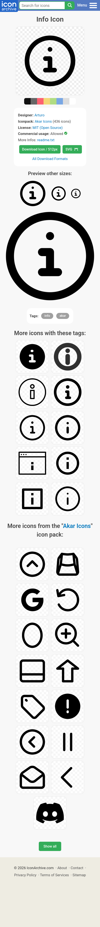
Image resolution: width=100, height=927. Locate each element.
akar (62, 316)
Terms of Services (54, 875)
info (47, 316)
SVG (72, 149)
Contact (77, 868)
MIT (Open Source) (48, 127)
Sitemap (79, 875)
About (62, 868)
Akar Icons (43, 121)
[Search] (70, 5)
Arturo (39, 115)
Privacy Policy (25, 875)
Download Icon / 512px (40, 149)
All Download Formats (50, 159)
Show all (50, 846)
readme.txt (45, 140)
